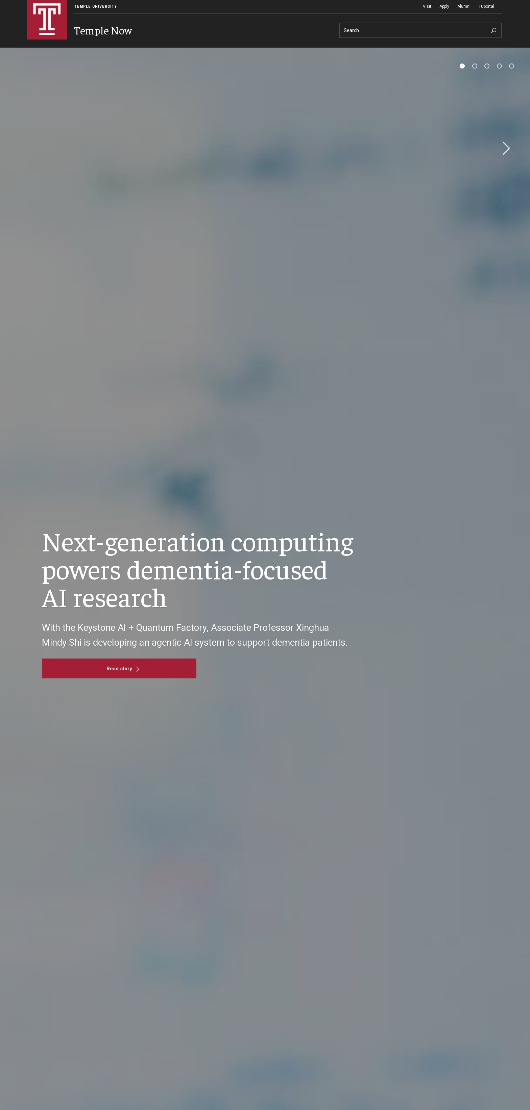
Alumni (464, 6)
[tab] (462, 78)
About (145, 53)
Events (69, 53)
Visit (427, 6)
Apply (444, 6)
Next (504, 161)
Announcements (109, 53)
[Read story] (119, 681)
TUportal (486, 6)
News (38, 53)
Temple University (95, 6)
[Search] (420, 30)
